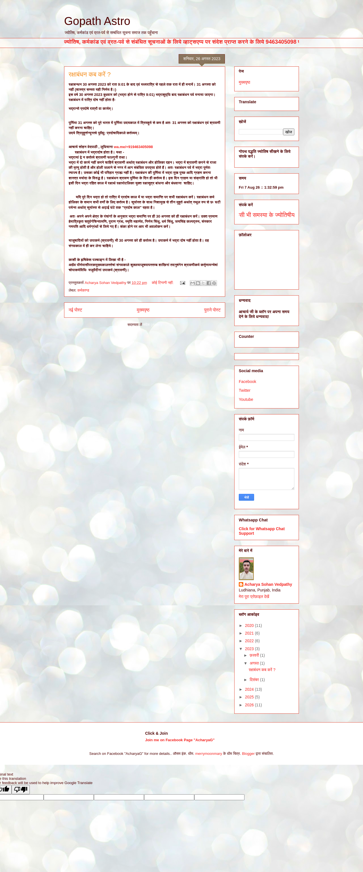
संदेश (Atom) (152, 325)
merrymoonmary (208, 753)
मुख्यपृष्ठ (143, 309)
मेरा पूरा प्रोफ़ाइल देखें (254, 596)
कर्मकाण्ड (83, 290)
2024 (250, 689)
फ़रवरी (255, 655)
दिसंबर (255, 679)
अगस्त (255, 663)
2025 (250, 697)
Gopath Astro (97, 21)
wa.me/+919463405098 (133, 147)
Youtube (246, 399)
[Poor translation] (21, 789)
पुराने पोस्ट (212, 309)
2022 (250, 641)
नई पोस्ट (75, 309)
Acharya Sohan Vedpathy (268, 584)
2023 (250, 648)
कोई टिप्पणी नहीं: (163, 283)
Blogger (248, 753)
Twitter (244, 390)
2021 (250, 633)
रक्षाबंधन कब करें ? (90, 74)
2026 (250, 705)
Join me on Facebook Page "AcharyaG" (180, 740)
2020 (250, 625)
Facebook (247, 381)
